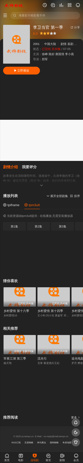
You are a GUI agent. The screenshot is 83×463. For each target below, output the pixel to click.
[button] (12, 167)
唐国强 (59, 54)
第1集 (14, 226)
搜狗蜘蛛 (54, 442)
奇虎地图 (67, 442)
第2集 (38, 226)
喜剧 (70, 44)
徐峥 (45, 54)
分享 (75, 27)
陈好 (52, 54)
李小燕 (69, 54)
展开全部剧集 (57, 196)
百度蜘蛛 (28, 442)
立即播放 (21, 70)
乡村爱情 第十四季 (50, 311)
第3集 (62, 226)
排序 (75, 196)
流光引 (42, 358)
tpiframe (11, 205)
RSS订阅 (16, 442)
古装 (77, 44)
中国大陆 (50, 44)
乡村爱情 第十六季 (16, 311)
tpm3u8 (32, 205)
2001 (36, 44)
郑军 (45, 59)
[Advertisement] (41, 97)
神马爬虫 (41, 442)
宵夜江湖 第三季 (15, 358)
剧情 (63, 44)
